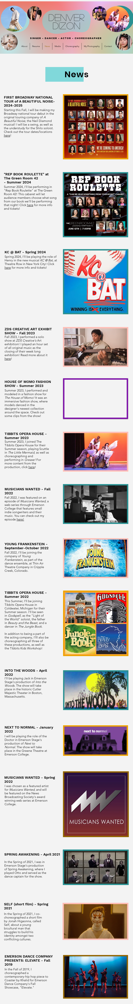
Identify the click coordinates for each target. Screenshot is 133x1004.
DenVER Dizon (66, 21)
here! (20, 519)
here (7, 135)
